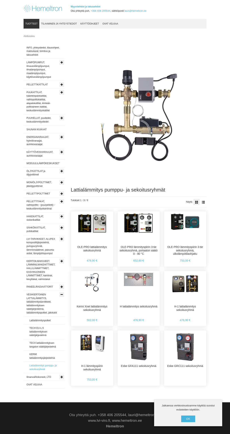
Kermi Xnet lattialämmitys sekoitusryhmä (92, 308)
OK (188, 418)
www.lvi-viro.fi (99, 420)
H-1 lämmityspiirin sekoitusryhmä (92, 367)
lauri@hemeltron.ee (136, 10)
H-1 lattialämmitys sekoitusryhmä (185, 308)
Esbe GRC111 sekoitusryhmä (185, 366)
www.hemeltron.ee (127, 420)
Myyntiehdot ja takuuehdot (85, 6)
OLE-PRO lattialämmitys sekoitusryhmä (92, 248)
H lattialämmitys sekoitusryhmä (138, 306)
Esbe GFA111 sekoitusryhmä (138, 366)
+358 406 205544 (100, 10)
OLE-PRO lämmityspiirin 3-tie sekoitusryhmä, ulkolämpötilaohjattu (185, 250)
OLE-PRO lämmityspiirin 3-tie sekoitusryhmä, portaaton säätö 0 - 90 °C (139, 250)
